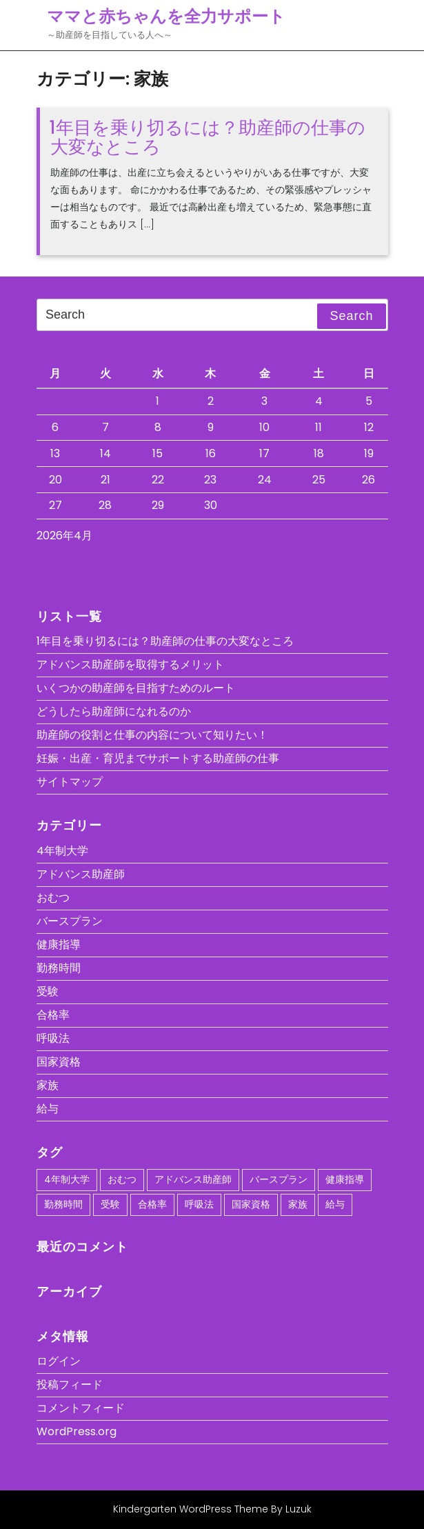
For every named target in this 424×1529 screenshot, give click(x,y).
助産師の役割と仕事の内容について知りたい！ (152, 735)
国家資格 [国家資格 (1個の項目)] (251, 1204)
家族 (48, 1085)
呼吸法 (53, 1038)
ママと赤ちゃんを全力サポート (166, 16)
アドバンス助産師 (81, 874)
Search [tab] (351, 316)
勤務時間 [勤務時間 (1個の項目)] (63, 1204)
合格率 (53, 1015)
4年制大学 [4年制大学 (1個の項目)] (67, 1179)
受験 (48, 991)
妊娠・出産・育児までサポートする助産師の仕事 (158, 758)
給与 (48, 1109)
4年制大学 (62, 851)
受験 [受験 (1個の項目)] (110, 1204)
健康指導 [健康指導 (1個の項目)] (344, 1179)
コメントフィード (81, 1408)
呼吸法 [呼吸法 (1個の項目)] (199, 1204)
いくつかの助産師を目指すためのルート (136, 688)
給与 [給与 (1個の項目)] (335, 1204)
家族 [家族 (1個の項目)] (297, 1204)
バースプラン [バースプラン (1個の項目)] (278, 1179)
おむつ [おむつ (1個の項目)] (122, 1179)
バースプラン (70, 921)
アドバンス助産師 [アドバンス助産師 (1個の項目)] (193, 1179)
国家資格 (59, 1062)
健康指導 (59, 944)
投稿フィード (70, 1384)
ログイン (59, 1361)
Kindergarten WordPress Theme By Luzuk (212, 1509)
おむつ (53, 898)
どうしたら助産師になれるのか (114, 711)
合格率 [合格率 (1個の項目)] (152, 1204)
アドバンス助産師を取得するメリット (130, 664)
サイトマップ (70, 782)
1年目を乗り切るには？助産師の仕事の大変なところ (207, 137)
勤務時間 (59, 968)
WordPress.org (77, 1431)
